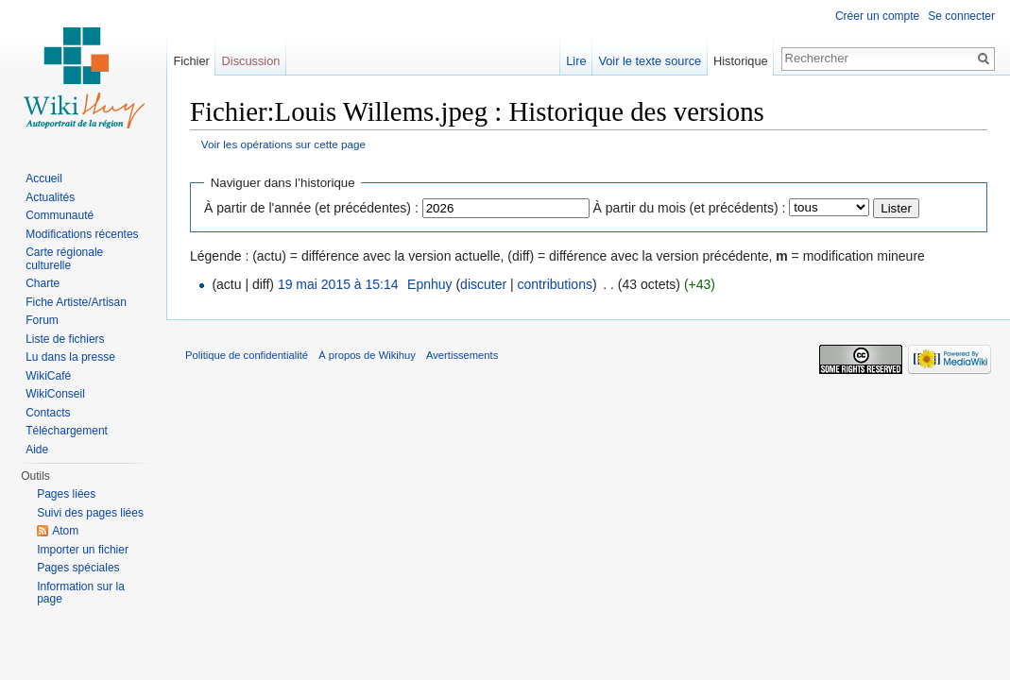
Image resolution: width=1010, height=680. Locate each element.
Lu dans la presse (70, 357)
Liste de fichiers (65, 339)
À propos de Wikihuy (367, 355)
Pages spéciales (78, 567)
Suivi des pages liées (90, 512)
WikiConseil (55, 393)
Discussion (251, 61)
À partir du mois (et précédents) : (689, 207)
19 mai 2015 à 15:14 (338, 284)
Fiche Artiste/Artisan (76, 302)
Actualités (50, 197)
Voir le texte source (649, 61)
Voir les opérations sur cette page (283, 144)
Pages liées (66, 494)
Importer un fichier (82, 549)
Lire (576, 61)
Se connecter (961, 16)
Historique (740, 61)
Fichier (191, 61)
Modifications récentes (82, 234)
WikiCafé (48, 375)
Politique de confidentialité (246, 355)
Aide (37, 449)
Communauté (60, 215)
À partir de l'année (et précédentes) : (311, 207)
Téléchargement (67, 430)
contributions (555, 284)
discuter (483, 284)
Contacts (48, 412)
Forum (42, 320)
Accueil (44, 178)
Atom (65, 530)
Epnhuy (429, 284)
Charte (43, 283)
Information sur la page (81, 593)
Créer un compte (877, 16)
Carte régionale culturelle (64, 259)
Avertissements (462, 355)
